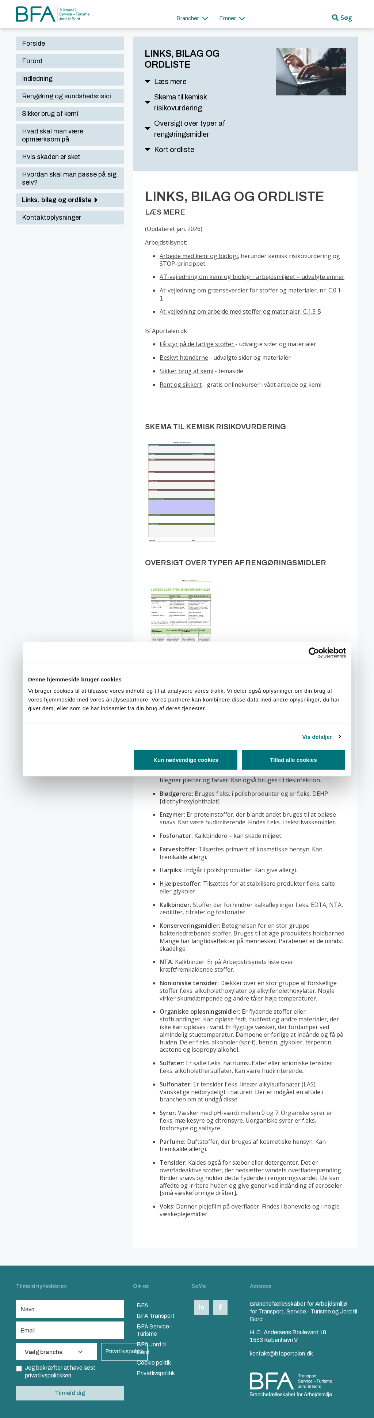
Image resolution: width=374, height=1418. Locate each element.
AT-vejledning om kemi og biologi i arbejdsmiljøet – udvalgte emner (252, 277)
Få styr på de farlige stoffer (197, 344)
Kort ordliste (174, 149)
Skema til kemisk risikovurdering (180, 102)
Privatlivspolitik (124, 1351)
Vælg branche (54, 1351)
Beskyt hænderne (184, 357)
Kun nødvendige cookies (185, 760)
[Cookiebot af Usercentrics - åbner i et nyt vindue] (314, 652)
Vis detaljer (317, 736)
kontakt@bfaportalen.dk (281, 1353)
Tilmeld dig (70, 1393)
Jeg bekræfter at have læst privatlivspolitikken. (55, 1371)
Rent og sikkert (181, 385)
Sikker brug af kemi (186, 371)
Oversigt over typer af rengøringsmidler (189, 128)
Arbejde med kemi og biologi (199, 256)
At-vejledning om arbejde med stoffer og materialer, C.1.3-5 (240, 311)
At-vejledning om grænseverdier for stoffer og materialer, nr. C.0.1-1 (251, 294)
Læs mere (170, 81)
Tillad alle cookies (293, 760)
